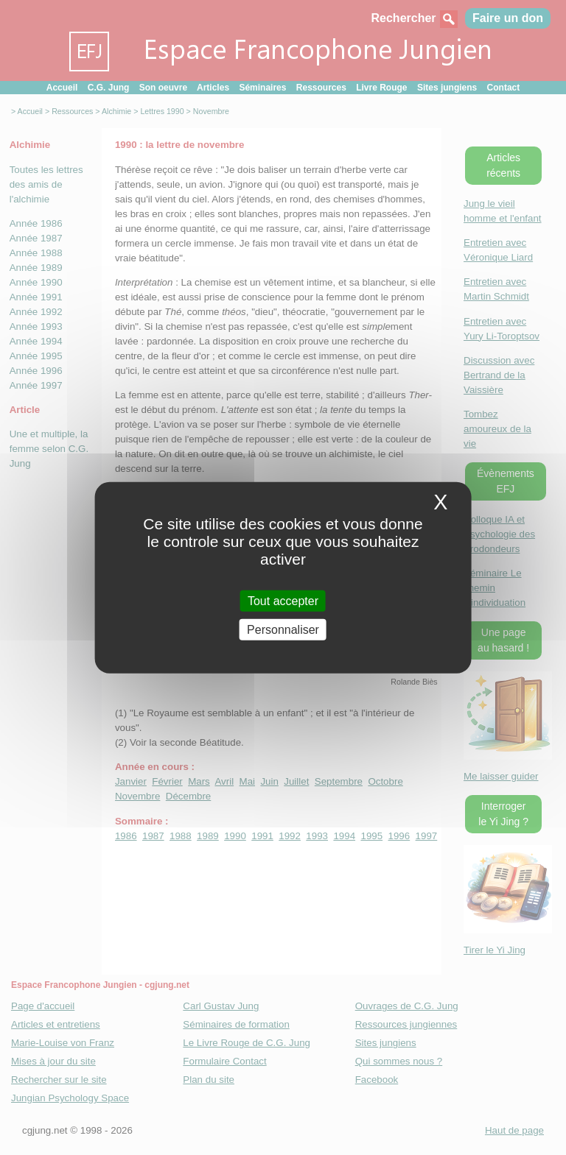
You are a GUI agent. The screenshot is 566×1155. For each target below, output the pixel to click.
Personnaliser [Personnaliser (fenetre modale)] (283, 630)
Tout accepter (283, 600)
